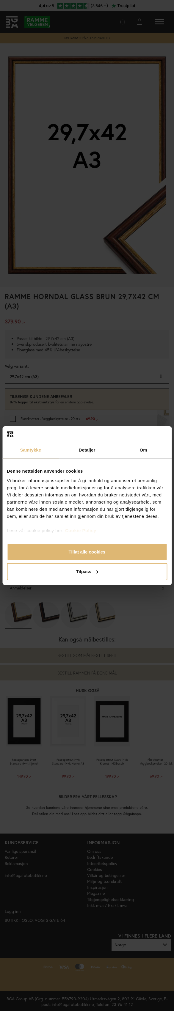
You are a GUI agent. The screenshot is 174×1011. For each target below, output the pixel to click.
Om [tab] (143, 449)
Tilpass (87, 571)
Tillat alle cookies (87, 551)
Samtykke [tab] (30, 449)
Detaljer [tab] (87, 449)
